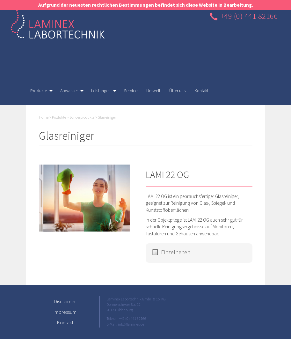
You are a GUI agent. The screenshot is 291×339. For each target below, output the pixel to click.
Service (130, 90)
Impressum (65, 312)
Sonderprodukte (81, 117)
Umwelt (153, 90)
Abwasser (70, 92)
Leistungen (101, 92)
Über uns (177, 90)
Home (43, 117)
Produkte (39, 92)
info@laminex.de (131, 324)
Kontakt (201, 90)
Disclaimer (65, 301)
